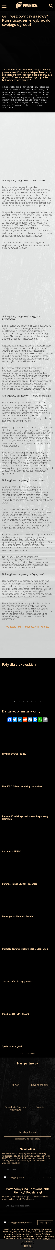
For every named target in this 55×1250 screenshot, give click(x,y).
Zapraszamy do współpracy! (27, 1138)
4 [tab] (27, 701)
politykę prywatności (23, 1222)
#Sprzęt (45, 626)
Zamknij (27, 1245)
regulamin (19, 1177)
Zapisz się (46, 1177)
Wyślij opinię (45, 1222)
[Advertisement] (27, 143)
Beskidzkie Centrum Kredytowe (15, 1100)
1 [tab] (14, 701)
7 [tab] (40, 701)
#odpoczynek (32, 626)
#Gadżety (11, 626)
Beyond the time (39, 1077)
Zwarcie (39, 1099)
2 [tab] (19, 701)
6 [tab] (36, 701)
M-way (15, 1077)
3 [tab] (23, 701)
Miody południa (27, 1124)
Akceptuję (15, 1177)
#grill (20, 626)
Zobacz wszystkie (28, 1053)
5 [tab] (31, 701)
